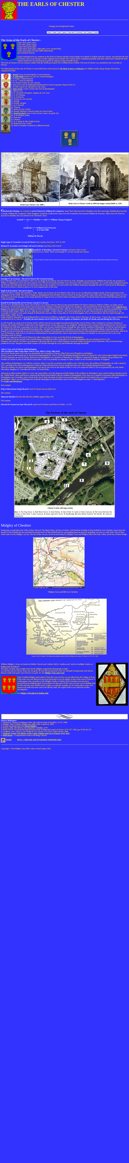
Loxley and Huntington (13, 381)
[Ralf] (18, 77)
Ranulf (15, 75)
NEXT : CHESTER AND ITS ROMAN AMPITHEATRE (39, 740)
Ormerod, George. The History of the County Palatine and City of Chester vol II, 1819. (36, 733)
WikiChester (8, 735)
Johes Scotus (17, 89)
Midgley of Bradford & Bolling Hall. (34, 693)
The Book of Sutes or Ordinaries (72, 69)
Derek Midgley (31, 726)
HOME (9, 740)
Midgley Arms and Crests (54, 673)
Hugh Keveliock (20, 113)
